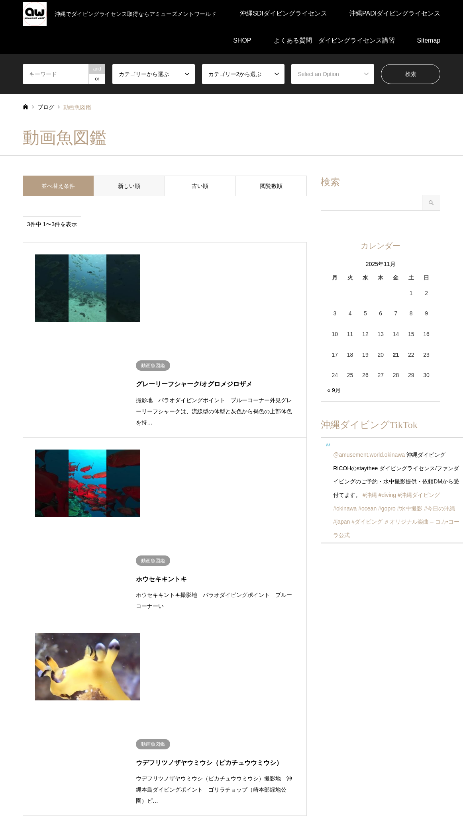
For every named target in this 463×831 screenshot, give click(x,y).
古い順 (200, 186)
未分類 (142, 654)
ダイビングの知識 (45, 654)
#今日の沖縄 (439, 508)
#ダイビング (367, 521)
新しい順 (129, 186)
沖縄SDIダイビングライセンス (283, 13)
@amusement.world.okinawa (369, 455)
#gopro (387, 508)
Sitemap (429, 40)
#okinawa (345, 508)
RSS (25, 767)
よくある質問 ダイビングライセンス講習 (334, 40)
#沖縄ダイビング (419, 495)
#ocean (367, 508)
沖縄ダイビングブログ (50, 681)
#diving (387, 495)
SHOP (242, 40)
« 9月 (333, 390)
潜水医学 (246, 654)
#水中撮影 (410, 508)
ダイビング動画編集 (101, 654)
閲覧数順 (271, 186)
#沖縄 (370, 495)
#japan (341, 521)
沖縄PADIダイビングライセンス (394, 13)
